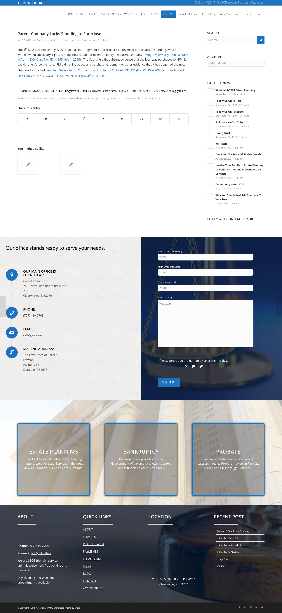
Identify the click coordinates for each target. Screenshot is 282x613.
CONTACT (89, 581)
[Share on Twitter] (46, 119)
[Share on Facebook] (27, 119)
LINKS (87, 566)
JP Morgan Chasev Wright (125, 98)
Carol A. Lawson (38, 607)
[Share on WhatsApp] (65, 119)
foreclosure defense (73, 98)
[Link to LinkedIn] (24, 3)
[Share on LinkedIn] (103, 119)
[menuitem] (69, 14)
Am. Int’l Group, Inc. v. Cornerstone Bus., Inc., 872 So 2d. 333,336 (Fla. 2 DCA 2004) (104, 70)
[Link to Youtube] (40, 3)
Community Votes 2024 (229, 184)
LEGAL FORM (92, 559)
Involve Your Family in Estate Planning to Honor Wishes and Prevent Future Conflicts (239, 169)
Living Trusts (223, 133)
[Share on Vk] (141, 119)
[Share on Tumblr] (122, 119)
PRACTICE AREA (93, 544)
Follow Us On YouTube (229, 122)
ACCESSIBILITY (93, 588)
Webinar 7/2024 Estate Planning (235, 90)
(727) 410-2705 (38, 546)
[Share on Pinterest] (84, 119)
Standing (147, 98)
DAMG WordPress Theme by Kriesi (63, 607)
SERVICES (89, 537)
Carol (106, 40)
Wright (158, 98)
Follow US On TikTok (228, 101)
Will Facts (221, 143)
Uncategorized (89, 40)
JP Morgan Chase (97, 98)
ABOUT (88, 529)
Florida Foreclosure (48, 98)
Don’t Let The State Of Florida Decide (238, 154)
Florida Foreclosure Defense (64, 40)
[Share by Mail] (179, 119)
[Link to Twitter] (35, 3)
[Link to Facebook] (18, 3)
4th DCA (30, 98)
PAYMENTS (90, 551)
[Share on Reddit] (160, 119)
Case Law (42, 40)
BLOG (87, 574)
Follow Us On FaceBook (229, 111)
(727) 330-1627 (41, 553)
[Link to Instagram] (29, 3)
